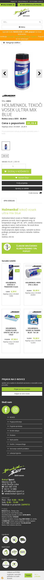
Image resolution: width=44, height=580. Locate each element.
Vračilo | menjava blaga (18, 444)
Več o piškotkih (37, 575)
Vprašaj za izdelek (22, 188)
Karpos (21, 36)
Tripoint (33, 36)
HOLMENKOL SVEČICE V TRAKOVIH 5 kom (11, 285)
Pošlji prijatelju (22, 183)
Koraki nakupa (14, 431)
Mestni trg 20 (8, 481)
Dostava (12, 435)
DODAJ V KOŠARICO (18, 171)
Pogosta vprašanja (16, 426)
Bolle (27, 36)
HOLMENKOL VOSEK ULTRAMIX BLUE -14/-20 (33, 330)
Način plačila (14, 440)
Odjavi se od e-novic (22, 394)
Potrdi (28, 575)
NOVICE (12, 417)
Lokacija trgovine (15, 453)
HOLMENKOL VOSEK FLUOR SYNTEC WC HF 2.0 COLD (11, 331)
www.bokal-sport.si (14, 493)
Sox (16, 36)
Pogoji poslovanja (16, 422)
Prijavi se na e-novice (22, 389)
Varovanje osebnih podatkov (19, 449)
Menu (22, 27)
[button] (39, 73)
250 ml (5, 156)
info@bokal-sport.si (14, 491)
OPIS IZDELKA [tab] (9, 201)
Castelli (10, 36)
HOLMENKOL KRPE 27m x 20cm (32, 284)
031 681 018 (11, 486)
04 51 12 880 (10, 489)
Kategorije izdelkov (11, 42)
